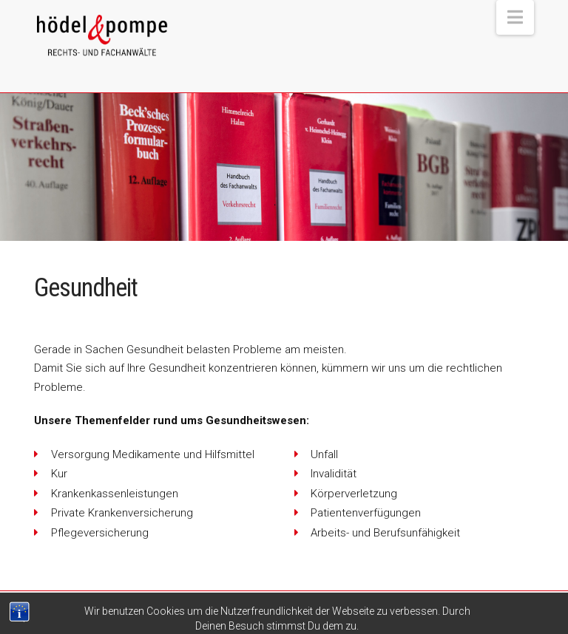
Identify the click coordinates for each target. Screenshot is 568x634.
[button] (515, 17)
